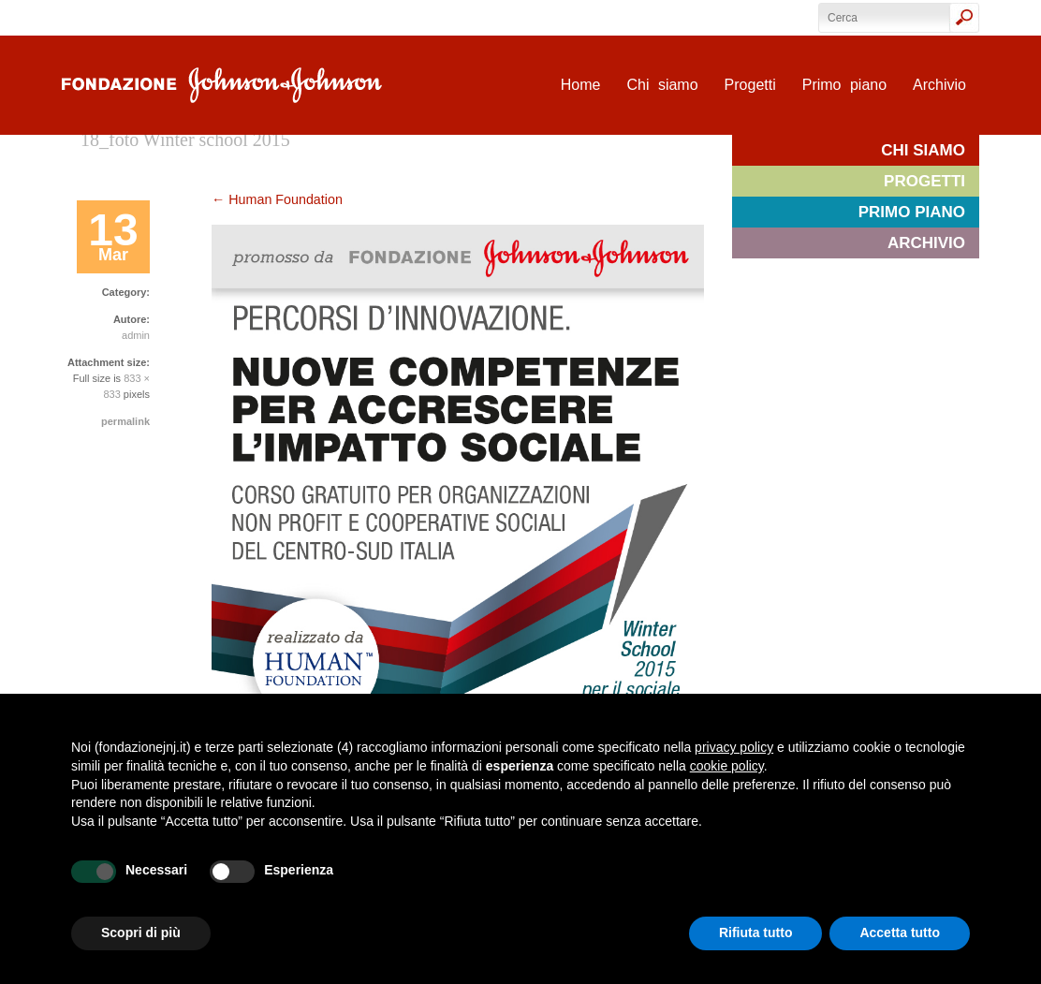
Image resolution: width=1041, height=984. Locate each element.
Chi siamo (661, 85)
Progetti (750, 85)
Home (581, 85)
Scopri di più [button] (141, 932)
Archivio (939, 85)
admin (136, 335)
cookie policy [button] (727, 765)
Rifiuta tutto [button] (756, 932)
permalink (125, 421)
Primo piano (844, 85)
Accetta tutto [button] (899, 932)
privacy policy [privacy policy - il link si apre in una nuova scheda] (734, 747)
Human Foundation (277, 199)
